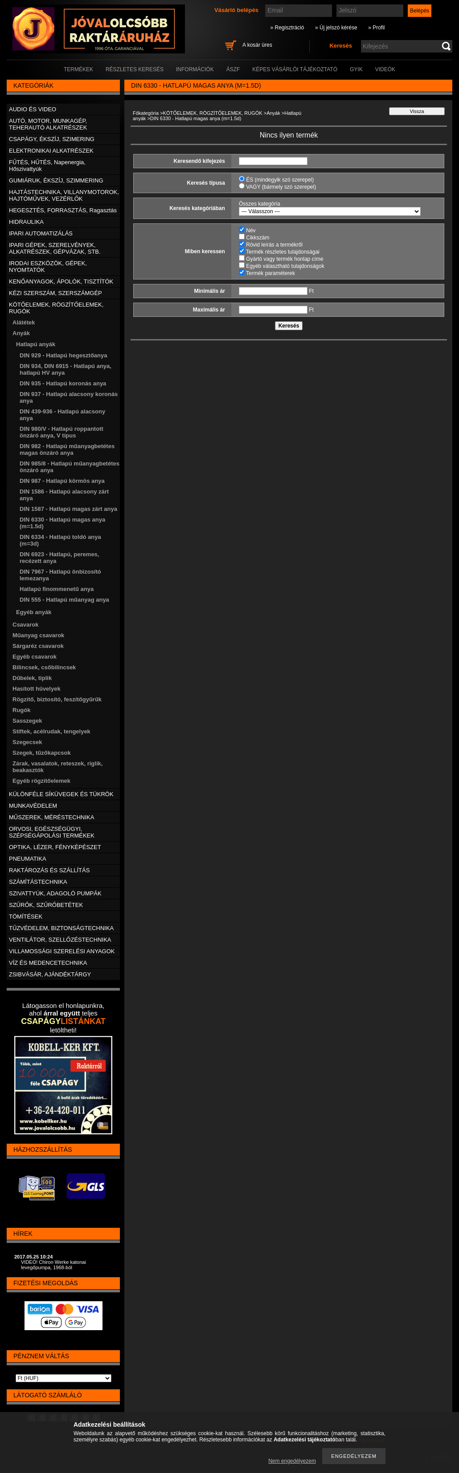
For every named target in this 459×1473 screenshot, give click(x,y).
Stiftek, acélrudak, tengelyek (51, 731)
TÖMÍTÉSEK (25, 916)
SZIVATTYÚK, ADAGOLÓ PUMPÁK (55, 893)
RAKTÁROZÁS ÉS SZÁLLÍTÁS (49, 870)
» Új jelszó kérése (336, 27)
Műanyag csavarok (38, 635)
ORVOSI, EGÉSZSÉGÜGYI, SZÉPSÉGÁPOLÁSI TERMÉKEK (51, 832)
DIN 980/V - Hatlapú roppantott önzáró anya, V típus (61, 432)
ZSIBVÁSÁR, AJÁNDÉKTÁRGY (50, 974)
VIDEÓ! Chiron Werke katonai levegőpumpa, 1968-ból (53, 1264)
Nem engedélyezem (292, 1461)
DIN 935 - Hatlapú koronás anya (63, 383)
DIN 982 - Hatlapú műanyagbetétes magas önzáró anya (67, 449)
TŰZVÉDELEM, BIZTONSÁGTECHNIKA (61, 928)
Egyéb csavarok (34, 656)
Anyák (273, 113)
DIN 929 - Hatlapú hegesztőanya (63, 355)
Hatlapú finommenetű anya (57, 589)
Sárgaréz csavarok (38, 646)
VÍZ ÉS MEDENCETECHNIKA (48, 962)
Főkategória (146, 113)
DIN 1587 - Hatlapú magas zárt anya (68, 509)
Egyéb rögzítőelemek (41, 780)
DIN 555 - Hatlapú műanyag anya (64, 599)
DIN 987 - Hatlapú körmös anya (62, 481)
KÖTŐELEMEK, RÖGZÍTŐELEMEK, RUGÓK (212, 113)
